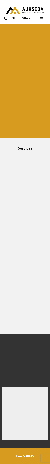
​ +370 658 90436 (18, 18)
